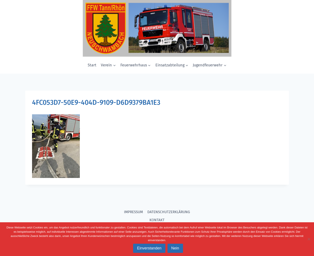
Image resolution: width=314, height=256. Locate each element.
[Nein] (309, 239)
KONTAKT (157, 220)
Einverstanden (149, 248)
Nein (175, 248)
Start (92, 65)
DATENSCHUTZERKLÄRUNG (168, 212)
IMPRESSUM (133, 212)
